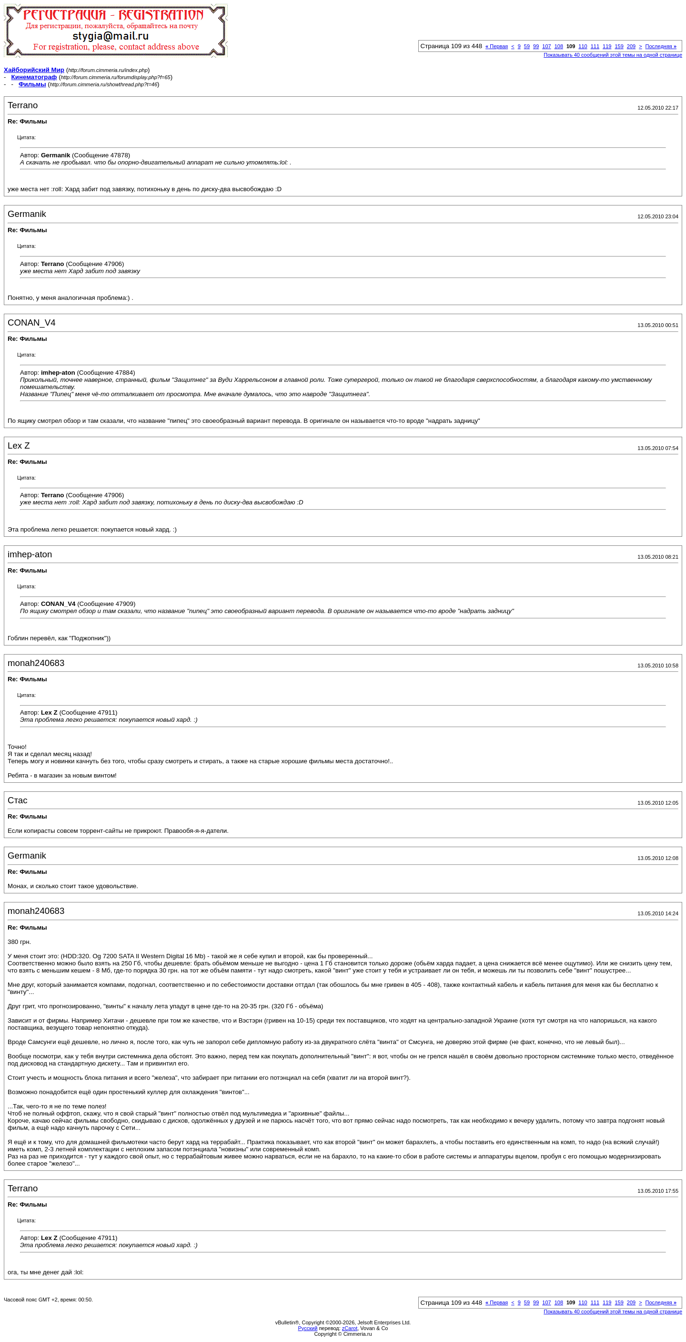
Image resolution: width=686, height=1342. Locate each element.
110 (582, 46)
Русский (308, 1328)
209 (631, 46)
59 (527, 46)
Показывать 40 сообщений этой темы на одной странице (613, 55)
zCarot (349, 1328)
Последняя (661, 46)
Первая (496, 46)
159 (619, 46)
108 (559, 46)
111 (595, 46)
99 (536, 46)
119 (607, 46)
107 (546, 46)
